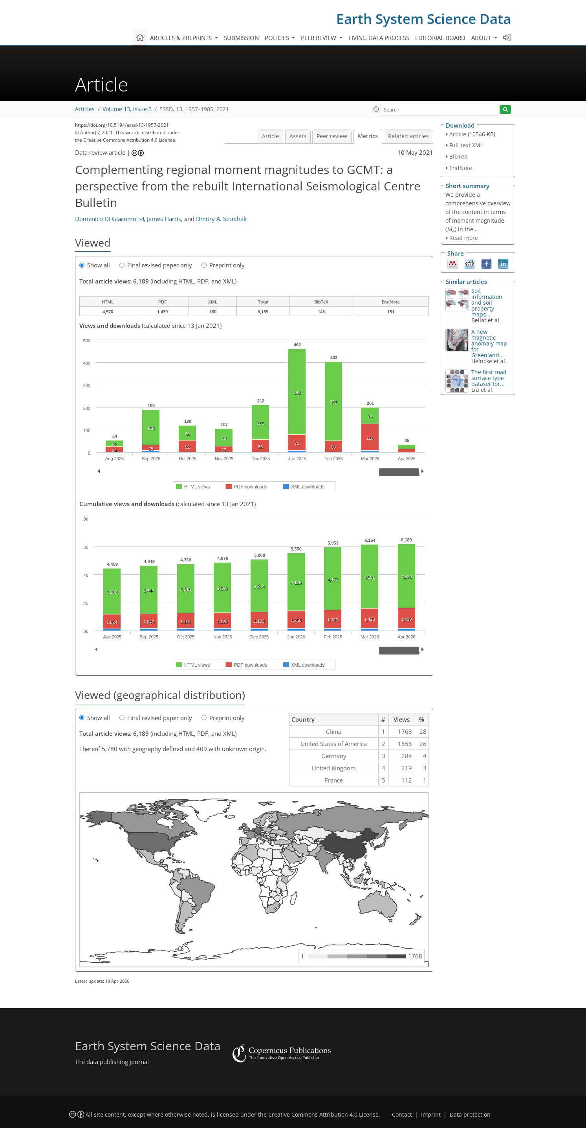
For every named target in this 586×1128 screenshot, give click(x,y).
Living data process (378, 38)
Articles (85, 109)
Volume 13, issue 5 (127, 109)
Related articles (408, 136)
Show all (94, 265)
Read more (463, 237)
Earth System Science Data (423, 18)
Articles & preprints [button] (181, 38)
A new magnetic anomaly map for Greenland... (489, 343)
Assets (297, 136)
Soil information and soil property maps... (486, 302)
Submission (241, 38)
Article (270, 136)
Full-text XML (466, 145)
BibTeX (458, 156)
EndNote (460, 168)
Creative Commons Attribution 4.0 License (323, 1114)
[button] (376, 109)
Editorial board (440, 38)
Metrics (368, 136)
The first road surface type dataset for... (489, 378)
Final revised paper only (155, 265)
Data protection (470, 1114)
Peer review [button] (319, 38)
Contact (402, 1114)
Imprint (431, 1114)
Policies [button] (278, 38)
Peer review (332, 136)
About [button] (482, 38)
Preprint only (223, 265)
